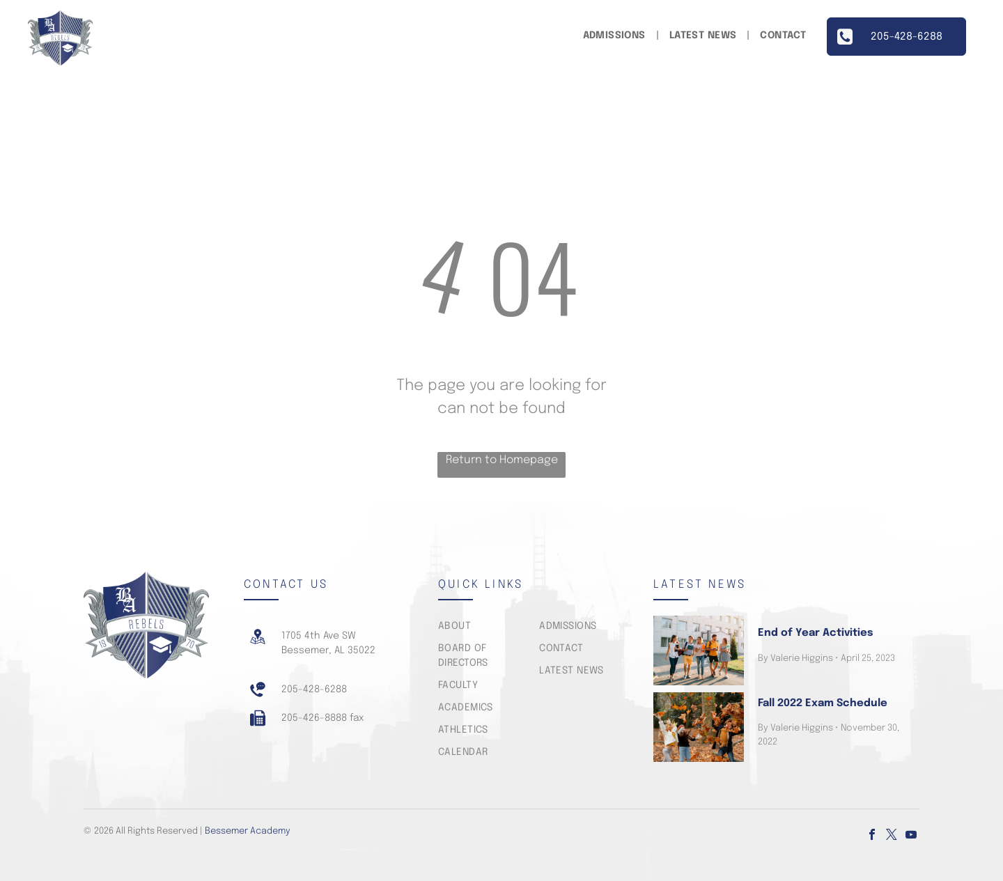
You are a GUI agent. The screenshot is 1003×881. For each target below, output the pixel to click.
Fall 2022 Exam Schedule (822, 703)
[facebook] (872, 836)
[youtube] (911, 836)
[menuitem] (616, 36)
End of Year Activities (815, 633)
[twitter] (891, 836)
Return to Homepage (502, 460)
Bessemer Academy (247, 831)
